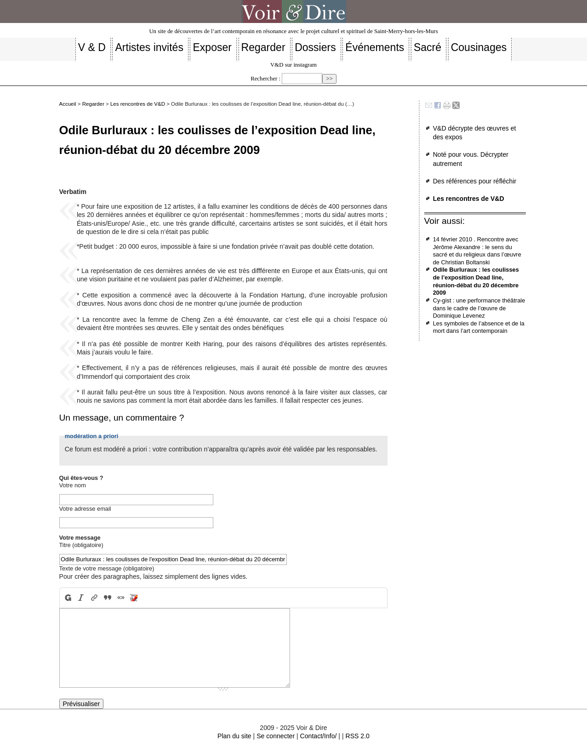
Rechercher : (265, 78)
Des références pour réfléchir (475, 181)
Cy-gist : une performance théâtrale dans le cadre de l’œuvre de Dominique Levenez (479, 308)
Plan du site (234, 736)
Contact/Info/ (318, 736)
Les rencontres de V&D (137, 104)
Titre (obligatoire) (81, 545)
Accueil (67, 104)
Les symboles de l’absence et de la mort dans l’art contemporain (478, 327)
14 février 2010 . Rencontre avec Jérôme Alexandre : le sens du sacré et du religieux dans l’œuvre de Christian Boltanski (477, 251)
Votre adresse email (85, 508)
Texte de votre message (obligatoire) (106, 568)
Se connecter (275, 736)
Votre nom (72, 485)
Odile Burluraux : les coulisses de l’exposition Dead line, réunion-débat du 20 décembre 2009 (476, 281)
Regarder (93, 104)
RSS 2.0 (357, 736)
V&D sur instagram (293, 65)
